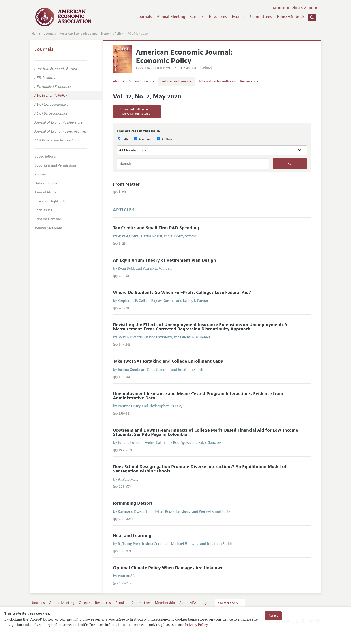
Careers (197, 16)
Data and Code (45, 183)
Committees (261, 16)
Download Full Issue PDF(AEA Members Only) (136, 111)
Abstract (143, 139)
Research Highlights (50, 201)
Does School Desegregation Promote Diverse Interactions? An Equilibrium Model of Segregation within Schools (200, 469)
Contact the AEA (230, 603)
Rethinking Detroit (132, 503)
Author (164, 139)
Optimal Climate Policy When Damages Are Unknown (168, 568)
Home (36, 34)
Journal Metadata (48, 228)
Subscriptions (45, 156)
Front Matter (126, 184)
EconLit (238, 16)
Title (123, 139)
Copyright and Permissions (55, 165)
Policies (40, 174)
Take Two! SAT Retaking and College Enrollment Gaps (168, 361)
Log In (313, 8)
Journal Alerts (45, 192)
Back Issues (43, 210)
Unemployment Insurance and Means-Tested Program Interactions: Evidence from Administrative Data (198, 396)
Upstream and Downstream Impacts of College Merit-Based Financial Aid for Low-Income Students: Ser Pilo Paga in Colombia (205, 432)
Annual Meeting (171, 16)
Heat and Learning (132, 535)
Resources (218, 16)
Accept (273, 615)
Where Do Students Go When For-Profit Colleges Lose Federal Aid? (182, 292)
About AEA (299, 8)
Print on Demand (47, 219)
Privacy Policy (196, 625)
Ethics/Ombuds (291, 16)
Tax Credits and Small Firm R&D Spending (156, 228)
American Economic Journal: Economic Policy (91, 34)
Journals (144, 16)
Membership (281, 8)
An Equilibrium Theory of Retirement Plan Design (164, 260)
